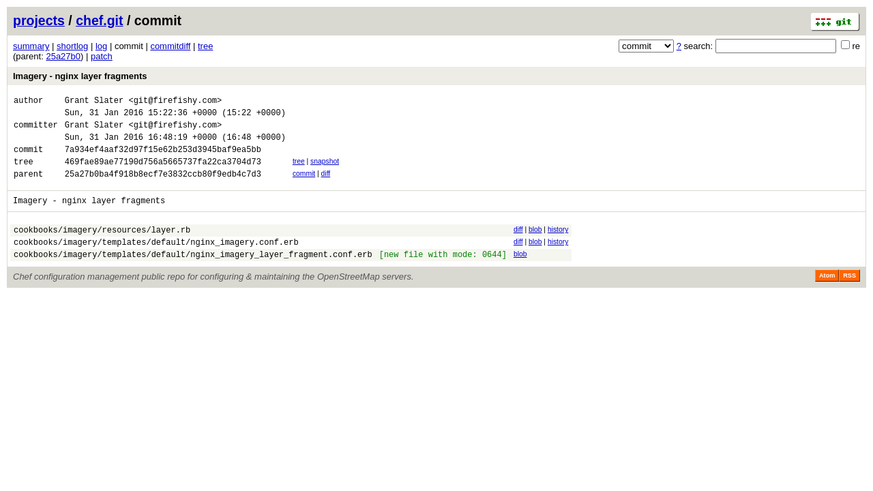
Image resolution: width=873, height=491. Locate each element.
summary (31, 46)
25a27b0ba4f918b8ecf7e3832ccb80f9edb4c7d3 (163, 188)
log (101, 46)
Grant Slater (94, 102)
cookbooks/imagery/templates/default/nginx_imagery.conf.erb (156, 262)
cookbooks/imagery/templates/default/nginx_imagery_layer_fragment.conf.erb (193, 276)
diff (326, 186)
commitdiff (170, 46)
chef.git (99, 20)
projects (39, 20)
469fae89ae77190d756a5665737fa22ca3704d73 (163, 173)
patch (102, 56)
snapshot (324, 171)
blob (535, 246)
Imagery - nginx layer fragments (80, 76)
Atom (827, 298)
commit (304, 186)
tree (205, 46)
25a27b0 (63, 56)
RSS (849, 298)
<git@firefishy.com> (175, 102)
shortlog (72, 46)
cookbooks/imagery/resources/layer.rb (102, 248)
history (558, 246)
